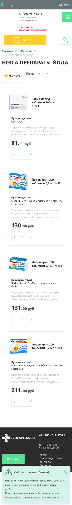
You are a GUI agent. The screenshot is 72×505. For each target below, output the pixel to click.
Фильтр (14, 76)
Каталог (24, 40)
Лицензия (46, 465)
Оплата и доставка (51, 458)
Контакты (64, 4)
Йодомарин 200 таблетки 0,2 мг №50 (46, 181)
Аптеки (44, 455)
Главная (10, 51)
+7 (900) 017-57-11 (31, 13)
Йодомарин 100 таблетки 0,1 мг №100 (47, 263)
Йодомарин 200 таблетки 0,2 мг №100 (47, 346)
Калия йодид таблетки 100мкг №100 (44, 102)
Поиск (65, 40)
